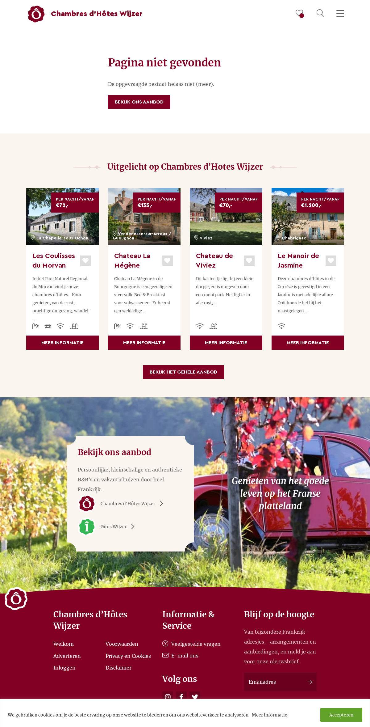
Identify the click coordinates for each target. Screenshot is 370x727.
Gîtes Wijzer (108, 527)
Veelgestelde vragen (191, 644)
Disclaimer (118, 668)
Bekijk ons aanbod (139, 101)
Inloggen (64, 668)
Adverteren (67, 656)
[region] (185, 713)
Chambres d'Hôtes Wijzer (123, 503)
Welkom (63, 644)
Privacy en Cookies (128, 656)
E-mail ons (180, 656)
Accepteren (341, 715)
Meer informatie (269, 715)
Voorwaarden (122, 644)
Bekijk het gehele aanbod (183, 372)
